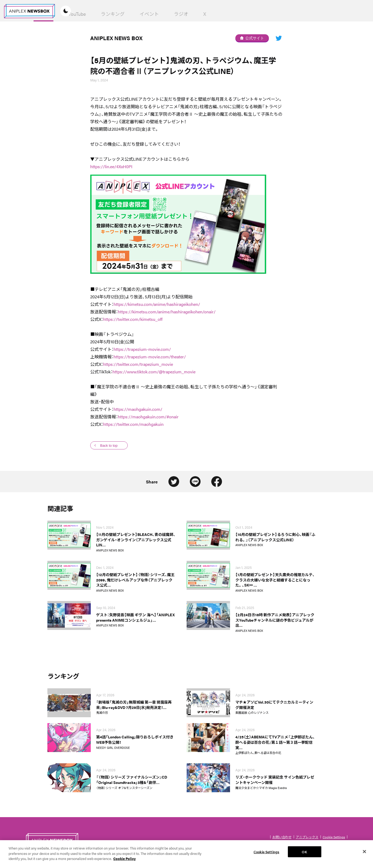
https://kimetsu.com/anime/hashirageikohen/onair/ (167, 312)
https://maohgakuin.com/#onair (148, 417)
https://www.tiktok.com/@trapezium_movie (153, 372)
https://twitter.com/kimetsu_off (133, 319)
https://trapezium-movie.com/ (142, 349)
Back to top (109, 446)
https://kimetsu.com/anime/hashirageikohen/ (157, 304)
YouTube (136, 13)
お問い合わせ (282, 837)
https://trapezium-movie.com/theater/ (150, 357)
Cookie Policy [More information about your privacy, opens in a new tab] (124, 861)
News (103, 14)
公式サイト (252, 38)
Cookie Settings (334, 837)
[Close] (364, 854)
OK (304, 854)
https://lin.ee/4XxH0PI (111, 166)
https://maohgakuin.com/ (138, 409)
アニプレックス (307, 837)
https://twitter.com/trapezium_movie (138, 364)
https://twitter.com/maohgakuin (133, 424)
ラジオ (240, 13)
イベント (208, 13)
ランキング (172, 13)
